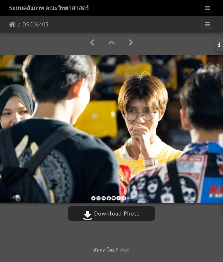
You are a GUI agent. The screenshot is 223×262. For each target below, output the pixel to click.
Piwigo (123, 250)
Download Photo (111, 213)
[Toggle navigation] (207, 8)
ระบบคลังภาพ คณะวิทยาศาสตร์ (49, 8)
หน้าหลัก (12, 24)
